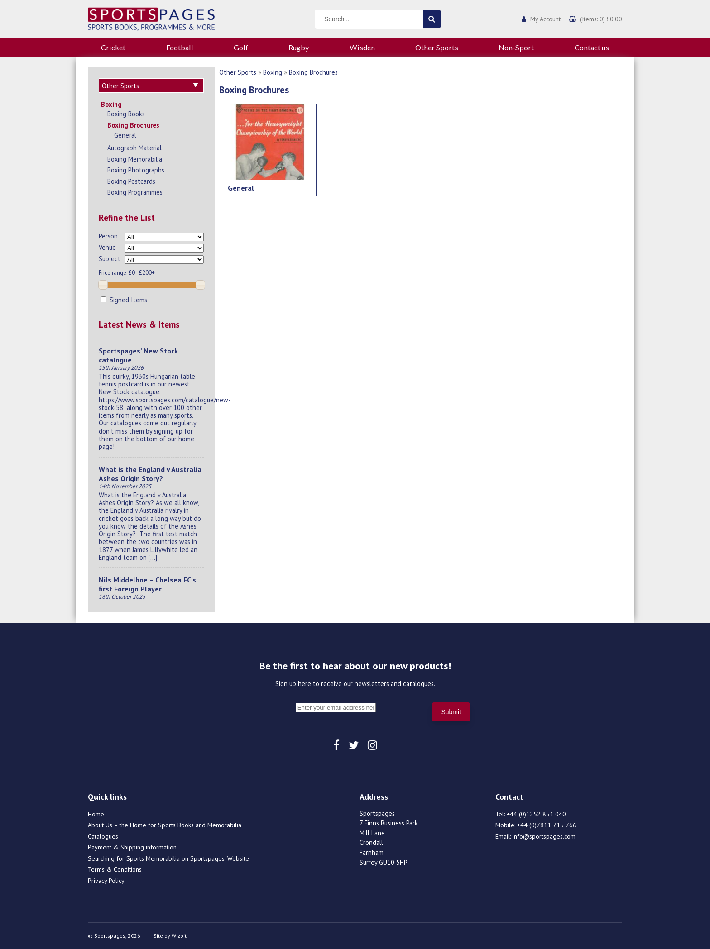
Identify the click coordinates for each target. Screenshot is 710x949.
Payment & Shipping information (132, 847)
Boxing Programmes (135, 192)
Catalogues (103, 836)
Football (179, 47)
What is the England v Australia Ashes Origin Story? (150, 474)
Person (108, 236)
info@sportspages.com (544, 836)
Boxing (111, 104)
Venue (107, 247)
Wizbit (179, 935)
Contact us (592, 47)
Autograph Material (134, 147)
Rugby (298, 47)
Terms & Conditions (115, 869)
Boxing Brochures (133, 125)
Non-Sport (516, 47)
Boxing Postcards (131, 181)
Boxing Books (126, 114)
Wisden (362, 47)
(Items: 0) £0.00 (601, 19)
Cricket (113, 47)
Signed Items (124, 300)
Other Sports (436, 47)
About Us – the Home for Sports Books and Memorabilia (164, 825)
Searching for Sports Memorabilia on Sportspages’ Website (168, 858)
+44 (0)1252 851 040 (536, 814)
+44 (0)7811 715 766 (546, 825)
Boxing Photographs (135, 170)
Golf (241, 47)
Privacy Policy (106, 881)
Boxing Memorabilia (134, 159)
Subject (109, 258)
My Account (545, 19)
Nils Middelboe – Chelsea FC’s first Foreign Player (147, 584)
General (125, 135)
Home (96, 814)
